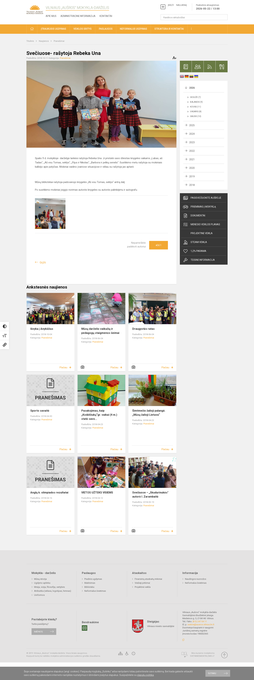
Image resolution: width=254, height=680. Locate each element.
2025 (192, 125)
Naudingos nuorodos (195, 579)
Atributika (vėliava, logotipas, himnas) (52, 591)
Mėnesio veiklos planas (201, 225)
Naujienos (44, 41)
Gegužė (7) (195, 97)
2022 (192, 151)
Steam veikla (195, 242)
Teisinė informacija (199, 260)
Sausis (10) (195, 116)
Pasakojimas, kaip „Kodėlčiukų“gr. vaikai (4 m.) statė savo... (99, 414)
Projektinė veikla (202, 233)
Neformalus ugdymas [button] (133, 28)
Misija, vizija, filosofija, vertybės (49, 587)
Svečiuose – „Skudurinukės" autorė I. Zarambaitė (150, 494)
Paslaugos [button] (106, 28)
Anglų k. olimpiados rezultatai (49, 492)
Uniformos (39, 595)
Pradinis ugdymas (93, 579)
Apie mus (51, 16)
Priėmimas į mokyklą (199, 207)
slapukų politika (145, 675)
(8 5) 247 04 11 (199, 621)
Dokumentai (194, 216)
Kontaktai (106, 16)
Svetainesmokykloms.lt (202, 656)
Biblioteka (89, 587)
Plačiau (63, 367)
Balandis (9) (196, 102)
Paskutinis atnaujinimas (208, 7)
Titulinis (30, 41)
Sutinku (212, 673)
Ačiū (158, 245)
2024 (192, 133)
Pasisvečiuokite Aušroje (202, 198)
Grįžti (43, 262)
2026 (192, 87)
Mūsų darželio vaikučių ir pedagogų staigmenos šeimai (100, 331)
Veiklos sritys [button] (82, 28)
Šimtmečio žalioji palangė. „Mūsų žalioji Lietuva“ (148, 412)
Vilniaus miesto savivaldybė (160, 626)
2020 (192, 168)
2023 (192, 142)
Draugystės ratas (143, 328)
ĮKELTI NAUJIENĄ (177, 5)
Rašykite (38, 631)
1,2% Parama (194, 251)
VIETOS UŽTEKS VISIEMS (97, 492)
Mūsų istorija (40, 579)
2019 (192, 176)
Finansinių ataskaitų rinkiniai (148, 579)
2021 (192, 159)
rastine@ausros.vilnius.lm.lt (201, 624)
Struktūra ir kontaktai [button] (169, 28)
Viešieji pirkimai (142, 583)
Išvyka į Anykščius (41, 328)
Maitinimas (89, 583)
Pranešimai (59, 41)
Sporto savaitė (39, 410)
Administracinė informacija (78, 16)
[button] (32, 29)
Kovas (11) (195, 107)
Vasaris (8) (195, 111)
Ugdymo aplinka (42, 583)
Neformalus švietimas (95, 591)
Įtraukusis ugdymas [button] (53, 28)
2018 (192, 185)
